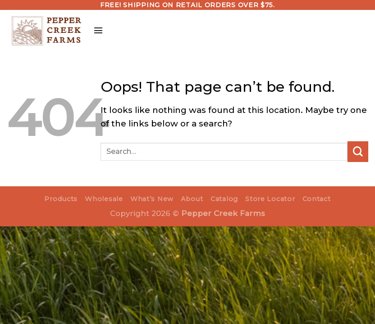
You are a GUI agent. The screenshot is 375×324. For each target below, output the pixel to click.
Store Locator (270, 199)
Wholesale (104, 199)
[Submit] (358, 151)
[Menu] (99, 30)
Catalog (224, 199)
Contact (316, 199)
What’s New (152, 199)
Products (61, 199)
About (192, 199)
